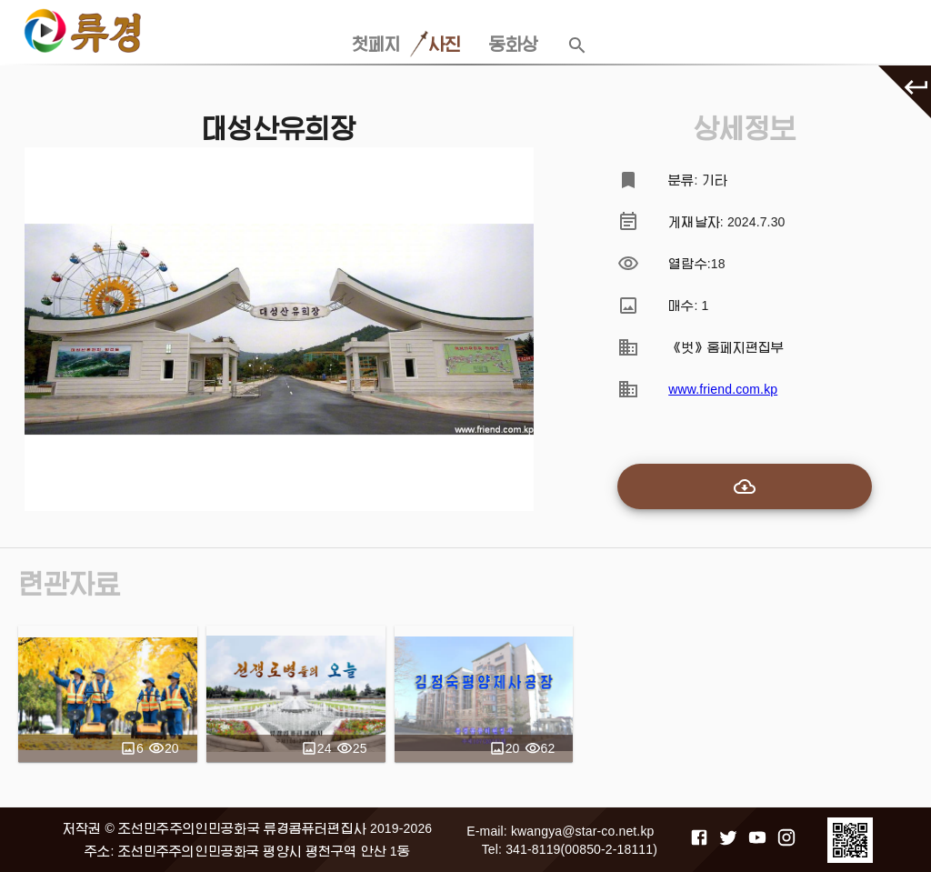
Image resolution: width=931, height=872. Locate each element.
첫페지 (376, 44)
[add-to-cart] (744, 486)
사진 (444, 44)
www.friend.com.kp (722, 389)
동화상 (513, 44)
